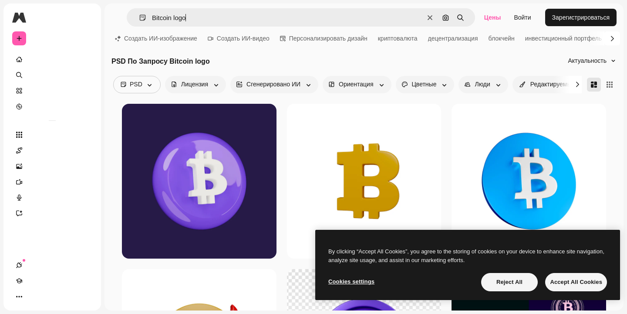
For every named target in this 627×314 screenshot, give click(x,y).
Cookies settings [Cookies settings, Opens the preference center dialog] (351, 281)
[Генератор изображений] (52, 166)
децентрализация (453, 38)
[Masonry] (594, 85)
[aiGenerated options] (274, 84)
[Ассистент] (52, 213)
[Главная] (52, 59)
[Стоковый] (52, 91)
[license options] (195, 84)
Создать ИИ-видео (239, 38)
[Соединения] (19, 297)
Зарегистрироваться (581, 17)
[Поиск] (52, 75)
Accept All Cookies (576, 282)
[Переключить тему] (50, 297)
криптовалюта (398, 38)
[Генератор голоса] (52, 198)
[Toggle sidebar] (85, 17)
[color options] (425, 84)
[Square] (610, 85)
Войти (522, 17)
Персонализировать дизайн (323, 38)
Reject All (509, 282)
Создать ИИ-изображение (156, 38)
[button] (139, 17)
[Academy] (35, 297)
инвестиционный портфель (563, 38)
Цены (492, 17)
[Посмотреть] (52, 106)
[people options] (483, 84)
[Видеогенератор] (52, 182)
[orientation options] (357, 84)
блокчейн (502, 38)
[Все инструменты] (52, 135)
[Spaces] (52, 150)
